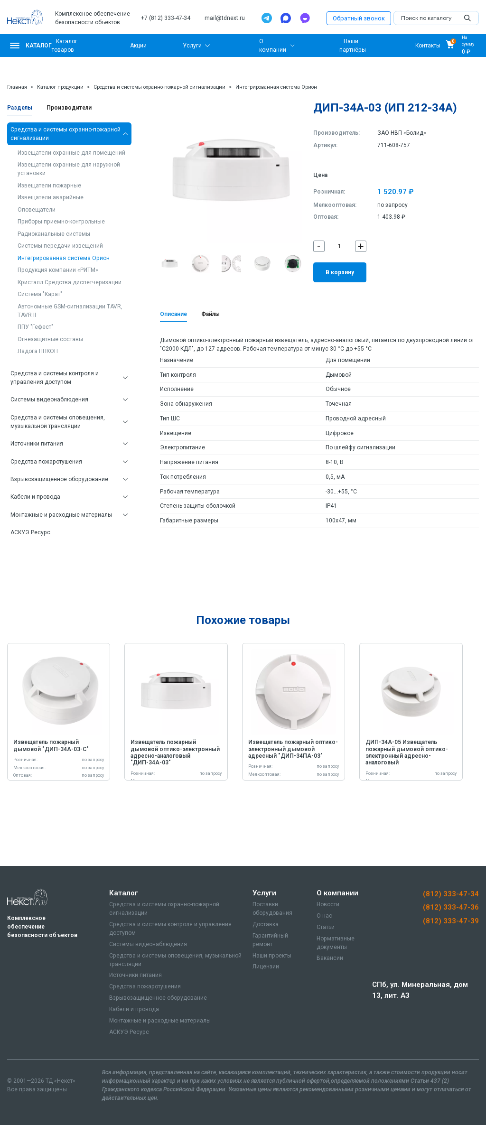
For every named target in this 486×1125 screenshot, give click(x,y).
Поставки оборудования (272, 908)
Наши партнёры (352, 45)
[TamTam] (304, 18)
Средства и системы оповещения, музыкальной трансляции (57, 421)
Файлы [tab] (210, 314)
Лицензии (265, 966)
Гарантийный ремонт (270, 940)
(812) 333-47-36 (451, 907)
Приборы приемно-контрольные (61, 221)
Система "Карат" (40, 294)
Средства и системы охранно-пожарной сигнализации (159, 87)
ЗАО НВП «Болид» (401, 133)
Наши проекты (271, 955)
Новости (328, 904)
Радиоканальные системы (54, 234)
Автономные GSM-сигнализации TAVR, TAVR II (70, 310)
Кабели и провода (35, 496)
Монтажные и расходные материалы (61, 514)
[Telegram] (266, 18)
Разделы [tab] (19, 107)
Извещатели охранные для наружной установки (69, 169)
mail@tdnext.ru (225, 18)
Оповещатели (37, 209)
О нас (324, 915)
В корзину (340, 272)
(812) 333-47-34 (451, 894)
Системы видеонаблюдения (49, 399)
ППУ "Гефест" (35, 327)
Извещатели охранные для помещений (71, 152)
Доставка (265, 924)
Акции (138, 45)
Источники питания (36, 443)
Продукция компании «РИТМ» (58, 270)
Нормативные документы (336, 942)
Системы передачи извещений (60, 245)
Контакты (427, 45)
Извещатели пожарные (49, 185)
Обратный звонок (359, 18)
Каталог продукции (60, 87)
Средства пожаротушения (46, 461)
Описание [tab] (173, 314)
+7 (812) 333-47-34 (165, 18)
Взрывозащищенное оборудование (59, 479)
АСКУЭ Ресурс (30, 532)
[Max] (285, 18)
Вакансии (330, 958)
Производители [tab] (69, 107)
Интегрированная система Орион (276, 87)
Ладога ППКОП (38, 351)
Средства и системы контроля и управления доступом (54, 377)
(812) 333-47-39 (451, 921)
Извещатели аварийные (51, 197)
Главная (17, 87)
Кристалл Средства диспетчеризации (70, 282)
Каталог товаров (64, 45)
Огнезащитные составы (50, 339)
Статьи (326, 927)
